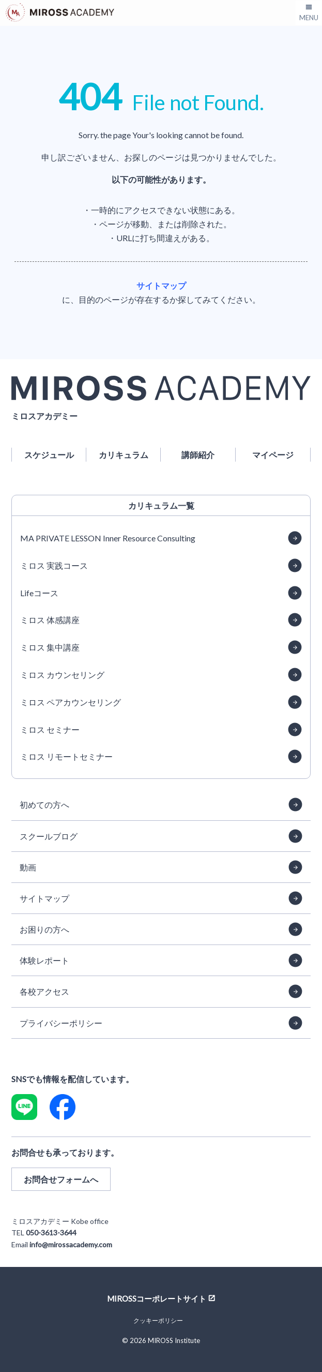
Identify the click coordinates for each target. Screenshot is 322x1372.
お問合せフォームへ (61, 1179)
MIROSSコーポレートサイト (156, 1298)
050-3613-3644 (51, 1232)
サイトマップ (161, 285)
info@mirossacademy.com (70, 1244)
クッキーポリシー (158, 1320)
